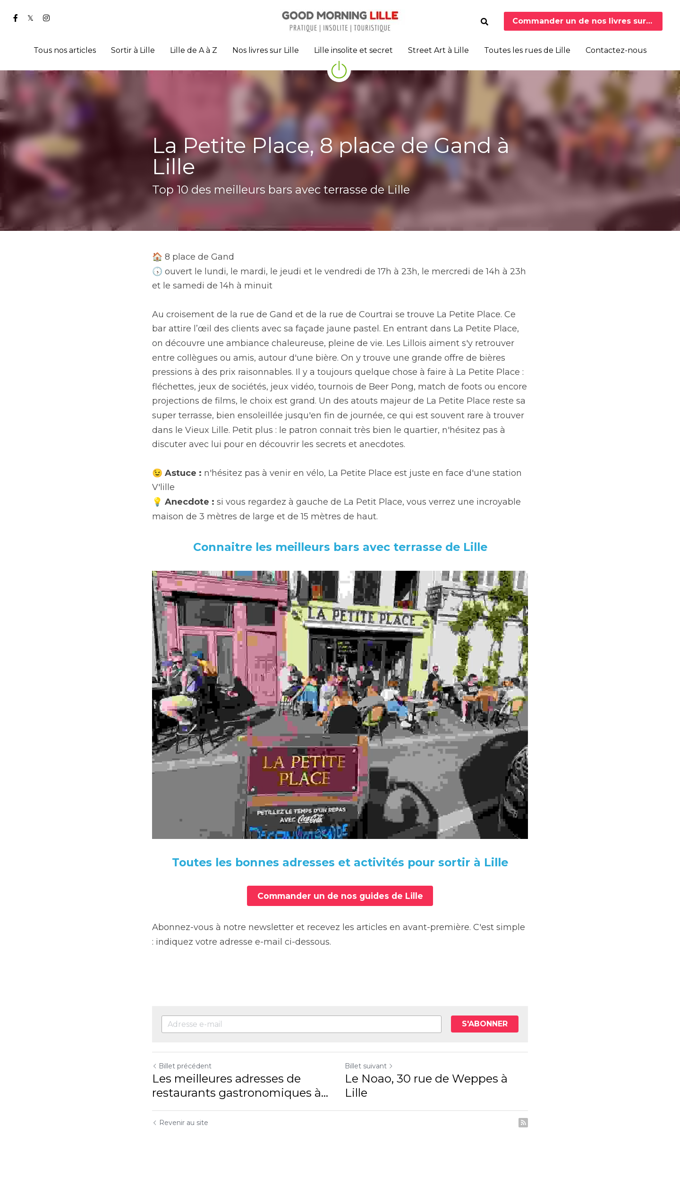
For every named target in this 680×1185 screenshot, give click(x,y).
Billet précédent (182, 1064)
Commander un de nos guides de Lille (340, 894)
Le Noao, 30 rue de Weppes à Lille (426, 1084)
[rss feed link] (523, 1121)
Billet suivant (369, 1064)
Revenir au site (180, 1121)
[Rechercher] (484, 22)
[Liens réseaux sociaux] (15, 18)
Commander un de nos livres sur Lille (587, 21)
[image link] (340, 21)
